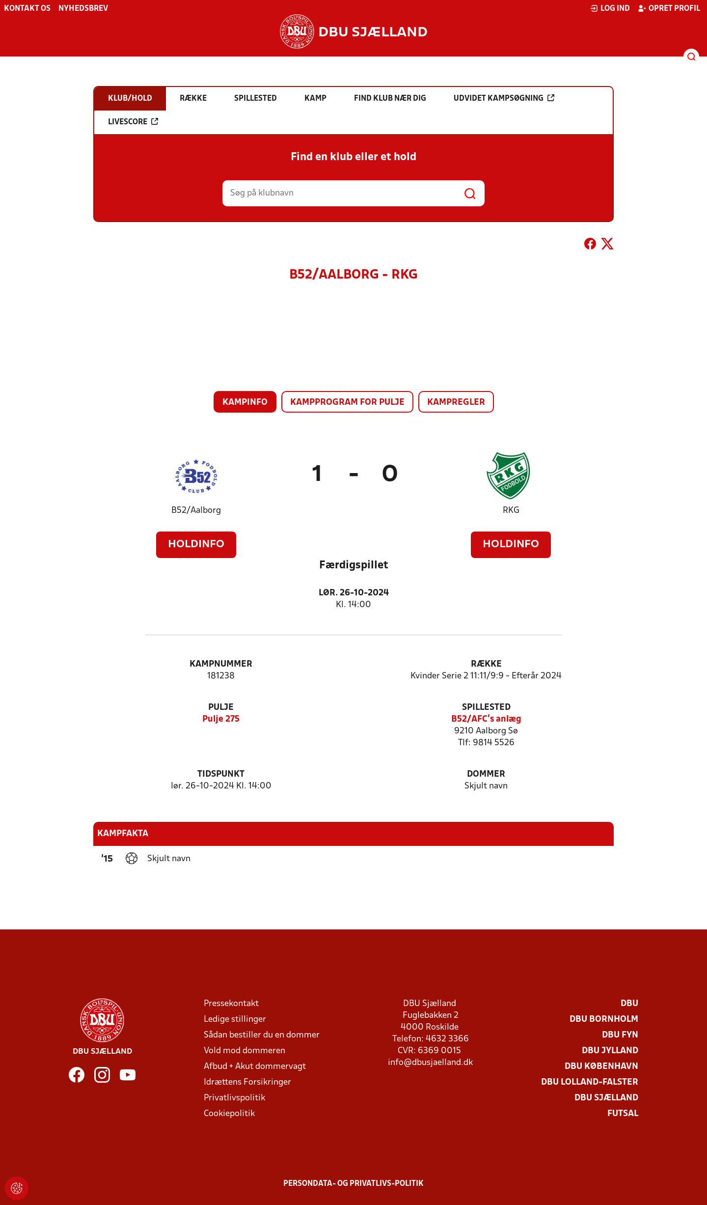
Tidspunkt (221, 774)
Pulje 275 (221, 719)
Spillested (486, 707)
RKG (511, 510)
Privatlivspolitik (234, 1098)
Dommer (486, 774)
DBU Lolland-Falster (589, 1082)
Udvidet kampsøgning (504, 98)
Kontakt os (27, 8)
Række (486, 664)
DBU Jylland (610, 1051)
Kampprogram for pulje (347, 402)
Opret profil (669, 8)
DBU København (601, 1067)
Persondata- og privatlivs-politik (353, 1183)
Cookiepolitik (229, 1114)
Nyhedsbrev (83, 8)
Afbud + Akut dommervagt (255, 1067)
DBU (629, 1004)
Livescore (133, 122)
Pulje (221, 707)
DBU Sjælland (606, 1098)
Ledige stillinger (235, 1019)
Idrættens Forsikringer (247, 1082)
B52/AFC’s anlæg (486, 719)
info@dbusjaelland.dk (430, 1063)
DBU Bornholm (604, 1019)
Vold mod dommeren (244, 1051)
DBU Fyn (620, 1035)
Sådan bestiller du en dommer (262, 1035)
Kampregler (456, 402)
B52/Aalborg (196, 510)
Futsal (622, 1114)
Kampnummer (221, 664)
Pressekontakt (231, 1004)
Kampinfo (245, 402)
